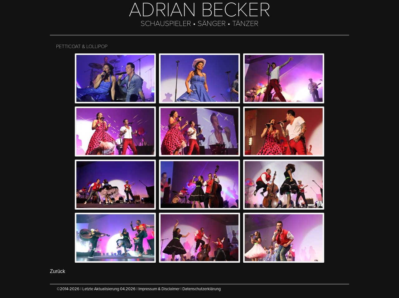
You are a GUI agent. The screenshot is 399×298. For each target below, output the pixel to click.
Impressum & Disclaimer (159, 288)
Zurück (57, 271)
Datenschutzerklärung (201, 288)
